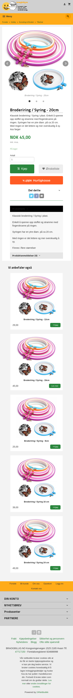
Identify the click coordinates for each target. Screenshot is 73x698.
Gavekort (47, 584)
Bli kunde (24, 584)
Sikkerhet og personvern (51, 638)
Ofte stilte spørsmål (49, 642)
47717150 (20, 651)
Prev (10, 63)
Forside (5, 22)
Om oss (36, 584)
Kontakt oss (36, 588)
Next (68, 63)
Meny (7, 16)
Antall (12, 155)
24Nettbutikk (42, 692)
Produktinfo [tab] (18, 208)
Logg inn (59, 584)
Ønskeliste (50, 168)
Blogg (34, 642)
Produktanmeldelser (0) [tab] (24, 255)
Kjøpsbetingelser (27, 638)
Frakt (13, 638)
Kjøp (22, 168)
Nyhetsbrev (22, 642)
